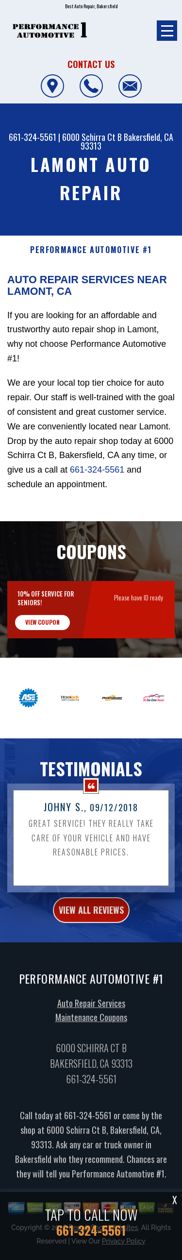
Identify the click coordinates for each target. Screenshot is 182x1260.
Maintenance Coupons (91, 1025)
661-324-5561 (32, 137)
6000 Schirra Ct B (92, 137)
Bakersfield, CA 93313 (127, 141)
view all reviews (91, 917)
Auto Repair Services (91, 1011)
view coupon (42, 630)
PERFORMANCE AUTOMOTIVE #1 (91, 250)
